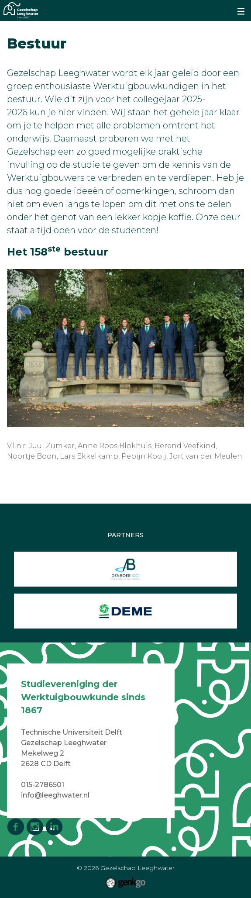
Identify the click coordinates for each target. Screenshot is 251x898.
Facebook (15, 827)
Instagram (35, 827)
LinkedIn (54, 827)
